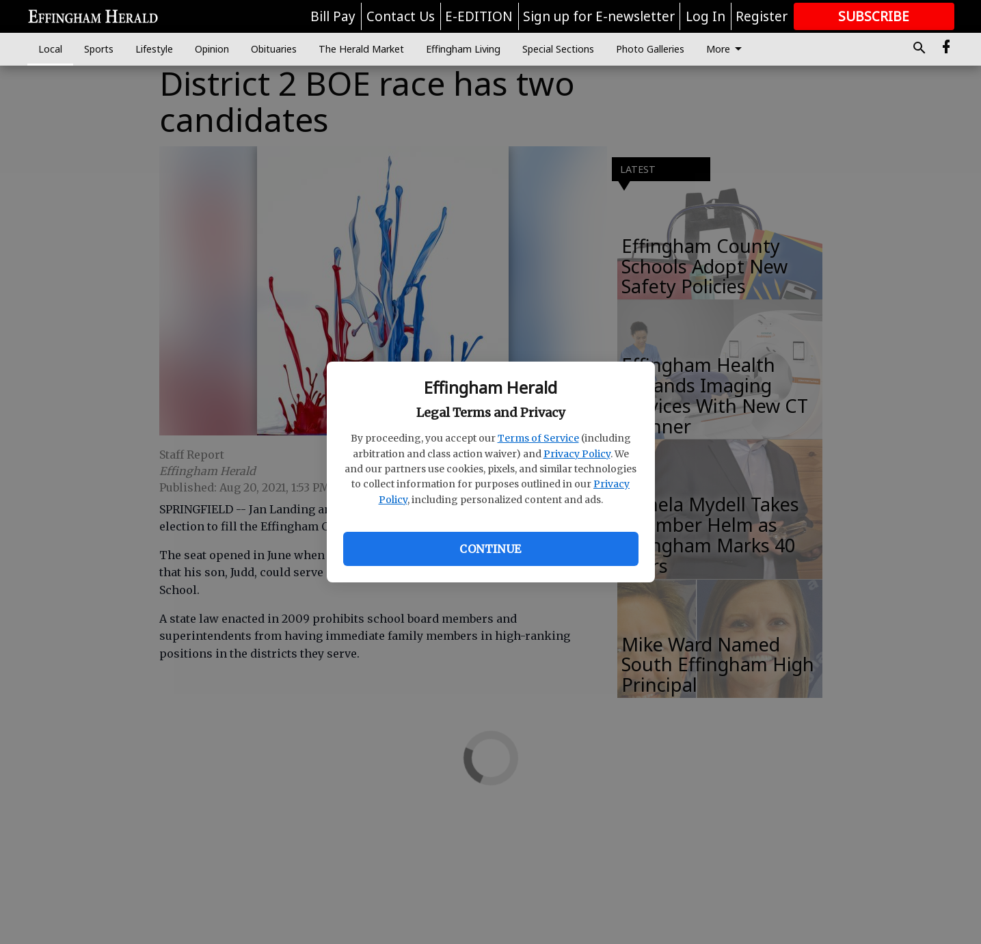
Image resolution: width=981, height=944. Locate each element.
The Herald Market (361, 48)
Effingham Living (463, 48)
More (726, 49)
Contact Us (400, 16)
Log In (705, 16)
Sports (98, 48)
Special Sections (558, 48)
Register (762, 16)
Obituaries (274, 48)
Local (50, 48)
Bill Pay (332, 16)
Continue (490, 549)
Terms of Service (538, 438)
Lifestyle (154, 48)
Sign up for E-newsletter (599, 16)
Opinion (212, 48)
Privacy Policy (576, 454)
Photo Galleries (650, 48)
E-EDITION (479, 16)
